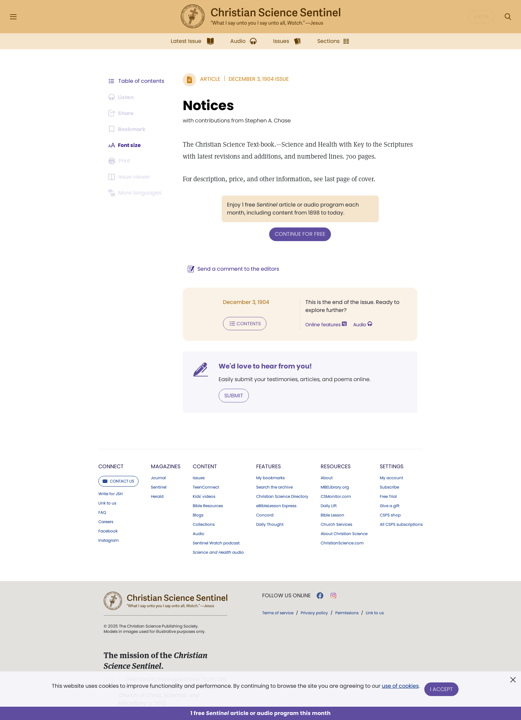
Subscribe (389, 487)
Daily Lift (329, 505)
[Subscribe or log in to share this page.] (122, 113)
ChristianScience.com (342, 542)
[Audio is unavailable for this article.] (122, 97)
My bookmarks (270, 477)
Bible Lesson (332, 514)
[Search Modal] (508, 17)
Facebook (108, 530)
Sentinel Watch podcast (216, 542)
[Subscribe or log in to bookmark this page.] (127, 129)
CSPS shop (390, 514)
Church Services (336, 524)
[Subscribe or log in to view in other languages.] (136, 193)
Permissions (347, 612)
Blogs (198, 514)
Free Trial (388, 496)
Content (205, 466)
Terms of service (277, 612)
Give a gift (389, 505)
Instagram (108, 540)
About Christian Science (344, 533)
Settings (391, 466)
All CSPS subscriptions (401, 524)
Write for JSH (110, 493)
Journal (158, 477)
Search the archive (274, 487)
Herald (157, 496)
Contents (243, 323)
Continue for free (299, 234)
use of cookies (399, 686)
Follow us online (286, 595)
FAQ (102, 512)
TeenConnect (206, 487)
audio (218, 552)
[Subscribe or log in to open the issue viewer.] (130, 177)
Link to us (107, 502)
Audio (362, 324)
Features (268, 466)
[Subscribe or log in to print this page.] (120, 161)
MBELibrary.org (335, 487)
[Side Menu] (13, 17)
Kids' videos (204, 496)
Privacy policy (314, 612)
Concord (264, 514)
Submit (232, 395)
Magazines (165, 466)
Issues (199, 477)
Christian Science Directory (282, 496)
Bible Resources (208, 505)
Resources (336, 466)
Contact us (118, 480)
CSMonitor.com (336, 496)
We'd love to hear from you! (264, 366)
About (327, 477)
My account (391, 477)
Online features (325, 324)
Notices (207, 105)
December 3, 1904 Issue (257, 79)
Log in (481, 16)
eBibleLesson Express (276, 505)
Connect (111, 466)
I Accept (441, 689)
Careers (105, 521)
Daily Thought (269, 524)
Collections (204, 524)
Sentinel (158, 487)
